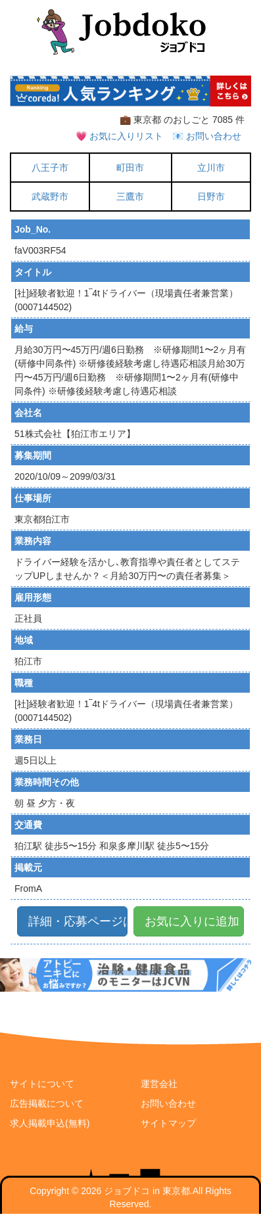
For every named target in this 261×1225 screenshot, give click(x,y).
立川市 (211, 167)
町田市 (130, 167)
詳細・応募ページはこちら (78, 921)
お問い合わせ (168, 1103)
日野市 (211, 196)
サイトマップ (168, 1123)
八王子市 (50, 167)
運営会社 (159, 1083)
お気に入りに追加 (192, 921)
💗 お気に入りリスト (119, 136)
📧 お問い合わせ (206, 136)
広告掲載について (46, 1103)
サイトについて (42, 1083)
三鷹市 (130, 196)
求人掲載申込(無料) (49, 1123)
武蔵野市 (50, 196)
